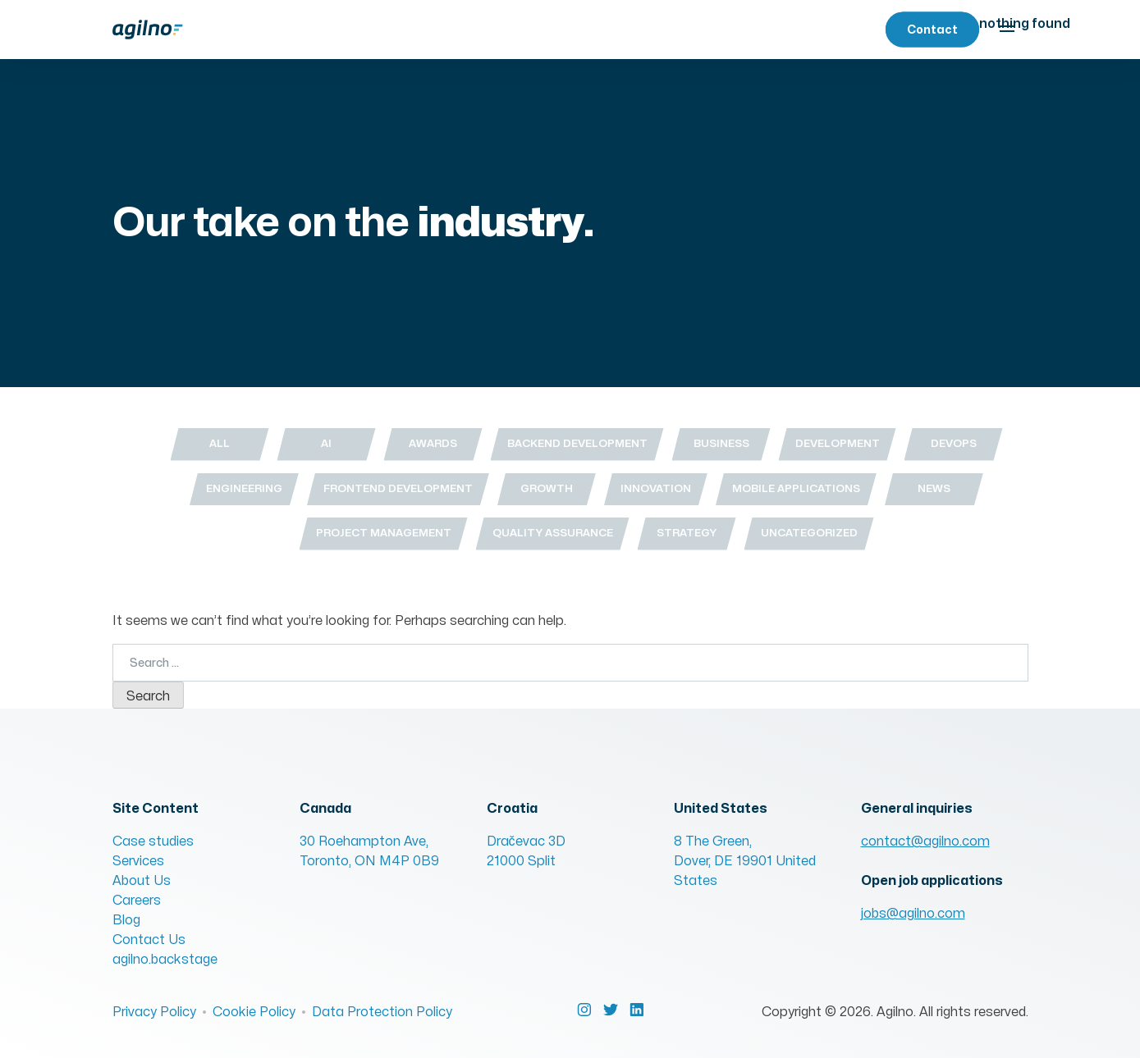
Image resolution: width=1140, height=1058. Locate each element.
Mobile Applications (796, 489)
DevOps (954, 444)
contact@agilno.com (925, 841)
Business (721, 444)
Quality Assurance (552, 533)
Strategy (687, 533)
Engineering (244, 489)
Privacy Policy (154, 1012)
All (219, 444)
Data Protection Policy (382, 1012)
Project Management (383, 533)
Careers (136, 900)
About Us (141, 880)
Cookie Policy (254, 1012)
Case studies (153, 841)
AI (326, 444)
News (934, 489)
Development (837, 444)
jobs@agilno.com (913, 913)
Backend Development (577, 444)
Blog (126, 920)
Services (138, 861)
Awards (433, 444)
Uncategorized (809, 533)
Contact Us (148, 939)
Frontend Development (398, 489)
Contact (932, 30)
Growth (546, 489)
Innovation (655, 489)
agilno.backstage (164, 959)
